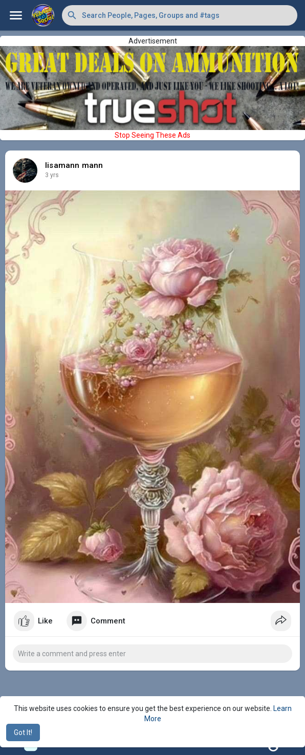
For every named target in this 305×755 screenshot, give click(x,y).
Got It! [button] (23, 732)
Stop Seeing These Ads (152, 135)
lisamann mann (74, 165)
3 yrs (52, 175)
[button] (179, 15)
